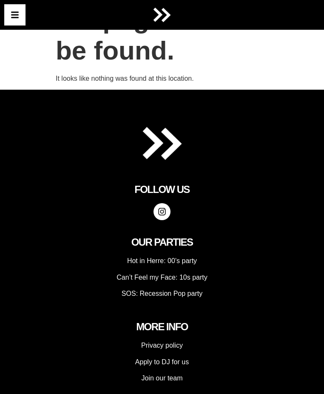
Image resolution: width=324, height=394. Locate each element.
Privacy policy (162, 345)
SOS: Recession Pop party (162, 293)
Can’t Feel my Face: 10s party (162, 277)
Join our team (162, 378)
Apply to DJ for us (162, 362)
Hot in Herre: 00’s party (162, 260)
